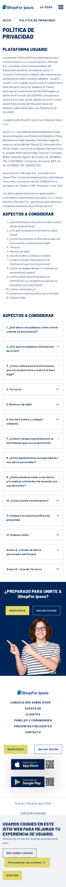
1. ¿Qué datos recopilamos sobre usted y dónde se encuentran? (33, 329)
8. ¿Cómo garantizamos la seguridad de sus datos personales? (33, 460)
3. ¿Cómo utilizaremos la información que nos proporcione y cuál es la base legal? (33, 370)
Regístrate (17, 610)
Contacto (33, 732)
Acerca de (33, 708)
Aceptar (12, 875)
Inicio (7, 20)
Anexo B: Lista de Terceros (33, 569)
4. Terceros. (33, 389)
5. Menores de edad (33, 404)
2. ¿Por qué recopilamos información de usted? (33, 348)
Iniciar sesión (46, 610)
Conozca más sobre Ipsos (30, 702)
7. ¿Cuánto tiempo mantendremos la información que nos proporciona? (33, 440)
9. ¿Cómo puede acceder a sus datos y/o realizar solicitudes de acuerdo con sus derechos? (33, 481)
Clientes (33, 714)
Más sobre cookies (19, 852)
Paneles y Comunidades (33, 720)
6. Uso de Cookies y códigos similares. (33, 421)
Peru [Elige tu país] (48, 7)
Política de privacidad (33, 812)
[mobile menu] (60, 7)
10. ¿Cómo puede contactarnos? (33, 500)
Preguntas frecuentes (33, 726)
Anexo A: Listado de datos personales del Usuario (33, 552)
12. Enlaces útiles (33, 535)
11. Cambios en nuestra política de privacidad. (33, 517)
